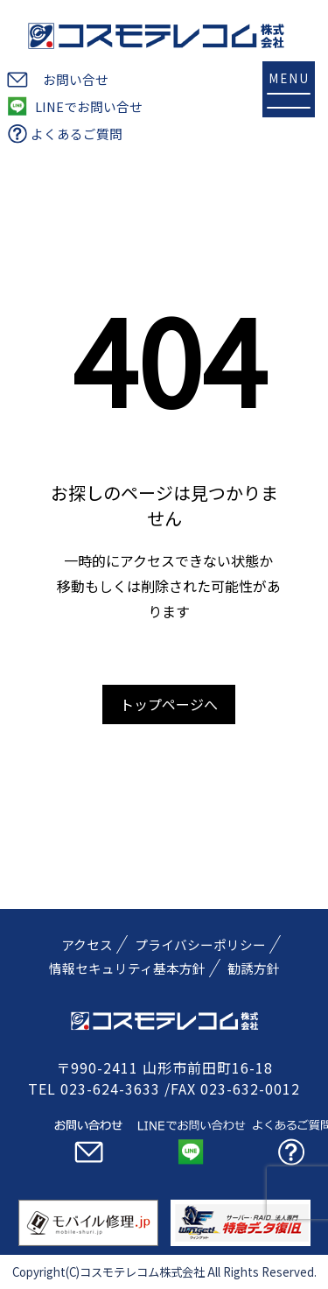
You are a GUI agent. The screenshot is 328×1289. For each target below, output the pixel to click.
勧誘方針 (253, 968)
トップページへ (169, 704)
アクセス (87, 944)
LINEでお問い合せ (89, 106)
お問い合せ (75, 79)
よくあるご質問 (76, 133)
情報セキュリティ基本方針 (127, 968)
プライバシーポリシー (200, 944)
